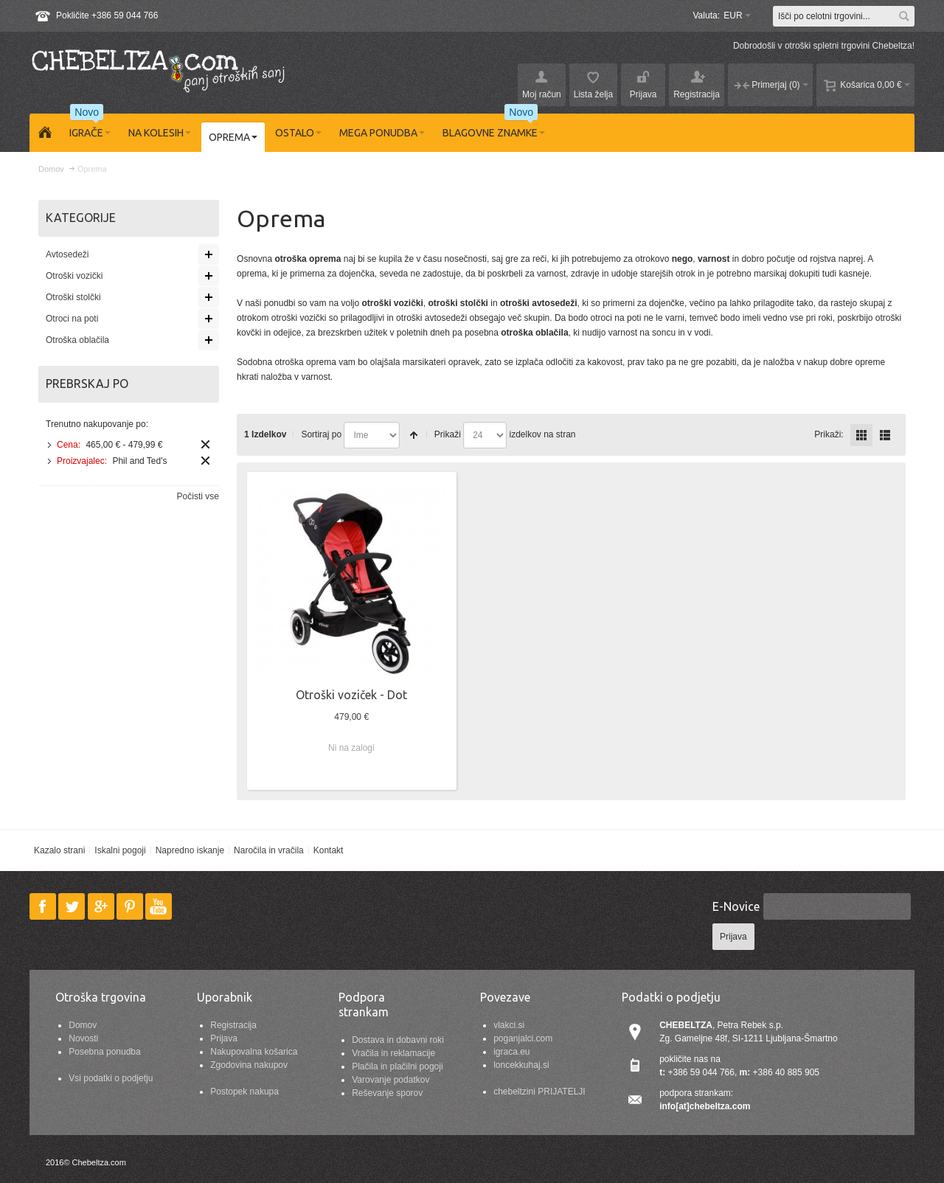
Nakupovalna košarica (253, 1052)
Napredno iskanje (190, 850)
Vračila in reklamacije (393, 1053)
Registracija (233, 1025)
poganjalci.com (522, 1038)
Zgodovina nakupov (249, 1065)
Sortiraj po (321, 434)
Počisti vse (198, 496)
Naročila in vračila (269, 850)
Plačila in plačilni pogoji (397, 1066)
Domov (83, 1025)
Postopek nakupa (244, 1091)
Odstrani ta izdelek (205, 444)
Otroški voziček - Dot (351, 694)
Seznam (885, 435)
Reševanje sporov (387, 1093)
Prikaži (447, 434)
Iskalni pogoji (119, 850)
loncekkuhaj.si (521, 1065)
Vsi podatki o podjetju (111, 1078)
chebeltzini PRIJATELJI (539, 1091)
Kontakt (328, 850)
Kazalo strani (59, 850)
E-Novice (736, 906)
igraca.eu (511, 1052)
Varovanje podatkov (390, 1080)
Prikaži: (828, 434)
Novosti (83, 1038)
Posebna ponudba (104, 1052)
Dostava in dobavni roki (398, 1040)
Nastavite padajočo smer (414, 435)
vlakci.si (508, 1025)
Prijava (223, 1038)
